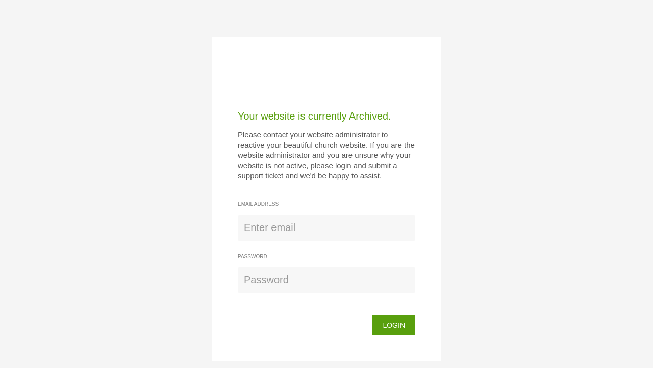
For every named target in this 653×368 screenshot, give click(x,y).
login (394, 325)
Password (252, 256)
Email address (258, 204)
